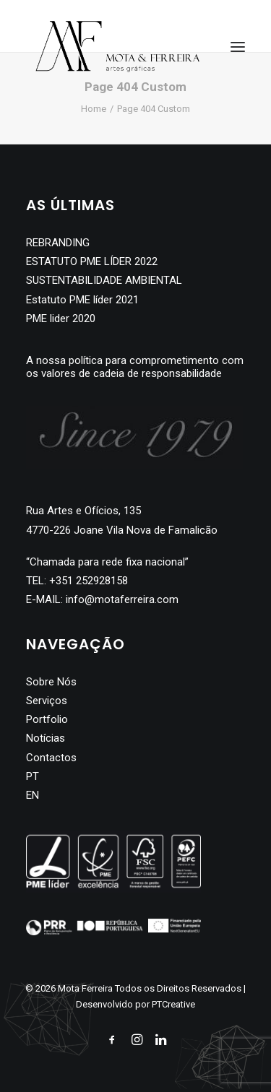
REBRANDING (58, 242)
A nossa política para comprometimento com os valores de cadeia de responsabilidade (135, 367)
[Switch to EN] (135, 795)
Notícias (45, 738)
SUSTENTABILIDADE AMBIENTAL (104, 280)
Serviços (46, 700)
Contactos (51, 757)
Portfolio (47, 719)
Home (93, 108)
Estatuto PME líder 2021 (82, 299)
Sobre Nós (51, 681)
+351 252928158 (88, 580)
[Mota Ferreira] (118, 47)
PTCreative (173, 1004)
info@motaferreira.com (122, 599)
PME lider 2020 (60, 318)
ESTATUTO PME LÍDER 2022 (92, 261)
